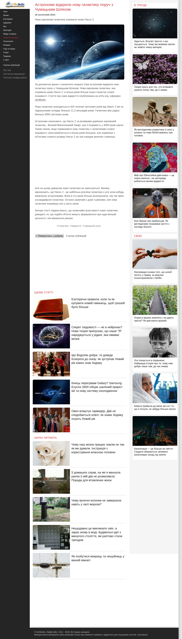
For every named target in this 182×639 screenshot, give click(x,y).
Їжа (4, 26)
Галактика (63, 226)
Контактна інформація (14, 74)
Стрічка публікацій (76, 236)
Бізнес (6, 15)
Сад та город (9, 49)
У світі (6, 60)
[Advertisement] (79, 162)
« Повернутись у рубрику (49, 236)
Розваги (6, 45)
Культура (7, 30)
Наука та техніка (10, 37)
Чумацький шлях (92, 226)
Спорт (6, 52)
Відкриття (76, 226)
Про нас (7, 70)
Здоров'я (7, 23)
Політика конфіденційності (16, 77)
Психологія (8, 41)
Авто (5, 11)
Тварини (7, 56)
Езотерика (8, 19)
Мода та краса (9, 34)
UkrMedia (40, 100)
